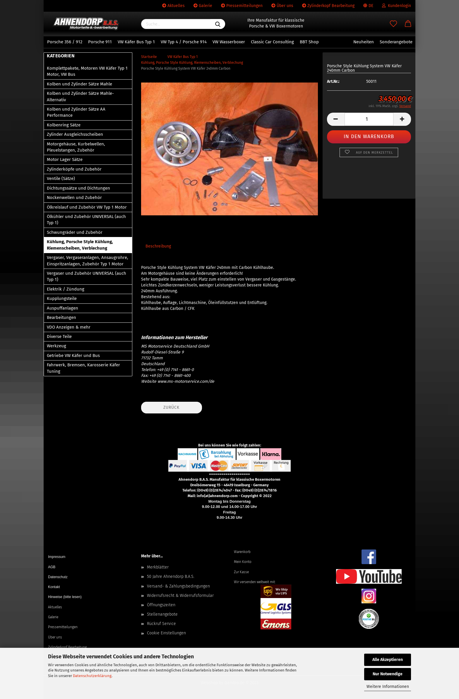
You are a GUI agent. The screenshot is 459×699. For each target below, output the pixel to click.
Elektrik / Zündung (65, 289)
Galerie (202, 5)
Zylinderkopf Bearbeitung (328, 5)
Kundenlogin (396, 5)
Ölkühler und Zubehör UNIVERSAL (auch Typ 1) (86, 219)
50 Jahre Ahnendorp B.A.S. (170, 576)
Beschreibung (158, 246)
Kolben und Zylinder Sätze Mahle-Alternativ (80, 96)
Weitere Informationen (387, 686)
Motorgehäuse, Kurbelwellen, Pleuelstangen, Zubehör (76, 147)
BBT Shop (309, 41)
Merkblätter (158, 567)
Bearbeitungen (61, 317)
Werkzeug (56, 345)
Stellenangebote (162, 614)
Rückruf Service (161, 623)
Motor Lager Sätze (65, 159)
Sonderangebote (396, 41)
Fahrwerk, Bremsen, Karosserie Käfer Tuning (83, 368)
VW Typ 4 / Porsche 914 (184, 41)
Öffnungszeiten (161, 604)
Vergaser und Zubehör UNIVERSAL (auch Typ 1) (86, 276)
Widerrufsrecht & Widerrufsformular (180, 595)
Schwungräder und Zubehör (74, 232)
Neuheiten (363, 41)
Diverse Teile (59, 336)
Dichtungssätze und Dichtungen (78, 188)
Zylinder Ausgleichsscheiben (75, 134)
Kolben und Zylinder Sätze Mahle (79, 84)
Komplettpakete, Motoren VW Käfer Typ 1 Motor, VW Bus (87, 71)
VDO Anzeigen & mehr (68, 327)
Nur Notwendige (388, 673)
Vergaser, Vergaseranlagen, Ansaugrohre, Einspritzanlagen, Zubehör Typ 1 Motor (87, 260)
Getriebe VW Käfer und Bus (73, 355)
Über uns (282, 5)
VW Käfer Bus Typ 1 (136, 41)
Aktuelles (173, 5)
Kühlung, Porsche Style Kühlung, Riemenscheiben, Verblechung (80, 244)
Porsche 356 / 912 (64, 41)
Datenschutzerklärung (92, 676)
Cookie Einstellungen (166, 633)
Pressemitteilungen (242, 5)
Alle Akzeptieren (387, 659)
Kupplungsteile (62, 298)
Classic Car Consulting (272, 41)
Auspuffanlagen (62, 308)
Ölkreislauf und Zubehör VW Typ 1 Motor (87, 207)
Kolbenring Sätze (64, 125)
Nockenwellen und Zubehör (74, 197)
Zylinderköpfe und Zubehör (74, 169)
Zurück (171, 407)
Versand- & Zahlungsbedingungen (178, 586)
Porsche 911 (100, 41)
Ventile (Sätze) (61, 178)
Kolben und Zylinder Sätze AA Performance (76, 112)
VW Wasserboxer (229, 41)
